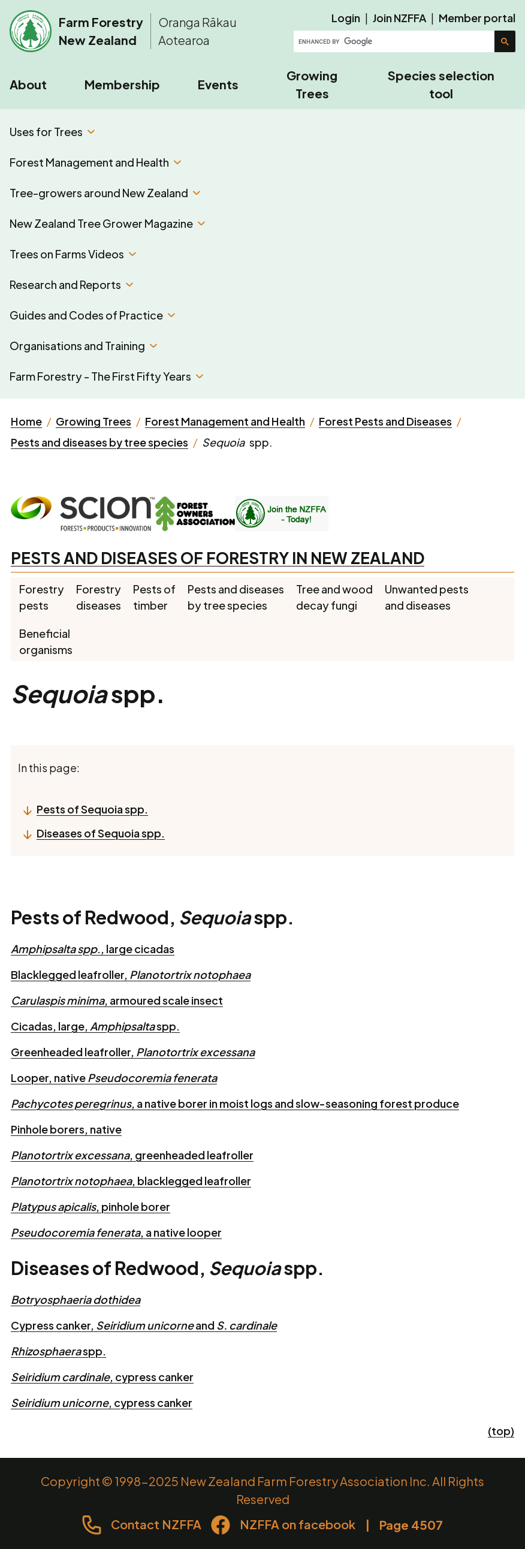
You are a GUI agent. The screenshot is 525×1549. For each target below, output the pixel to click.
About (28, 84)
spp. (58, 1351)
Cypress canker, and (144, 1325)
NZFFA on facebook (297, 1524)
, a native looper (116, 1232)
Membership (122, 84)
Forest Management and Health (95, 162)
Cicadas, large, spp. (95, 1026)
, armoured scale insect (117, 1000)
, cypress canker (102, 1377)
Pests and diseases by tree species (99, 442)
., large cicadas (92, 949)
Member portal (477, 18)
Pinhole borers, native (66, 1129)
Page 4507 (411, 1524)
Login (345, 18)
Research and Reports (71, 284)
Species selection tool (441, 84)
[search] (395, 41)
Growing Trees (311, 84)
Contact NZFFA (156, 1524)
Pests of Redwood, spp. (152, 917)
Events (218, 84)
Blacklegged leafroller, (131, 974)
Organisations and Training (83, 345)
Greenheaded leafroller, (133, 1052)
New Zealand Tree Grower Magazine (107, 223)
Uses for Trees (52, 131)
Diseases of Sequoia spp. (101, 833)
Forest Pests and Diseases (385, 421)
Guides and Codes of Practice (92, 315)
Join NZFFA (399, 18)
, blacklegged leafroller (131, 1181)
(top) (501, 1431)
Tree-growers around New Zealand (105, 193)
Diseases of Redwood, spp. (167, 1267)
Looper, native (114, 1077)
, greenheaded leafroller (132, 1155)
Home (26, 421)
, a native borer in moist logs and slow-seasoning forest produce (235, 1103)
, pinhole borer (90, 1206)
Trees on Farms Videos (73, 254)
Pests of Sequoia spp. (92, 809)
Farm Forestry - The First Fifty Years (106, 376)
